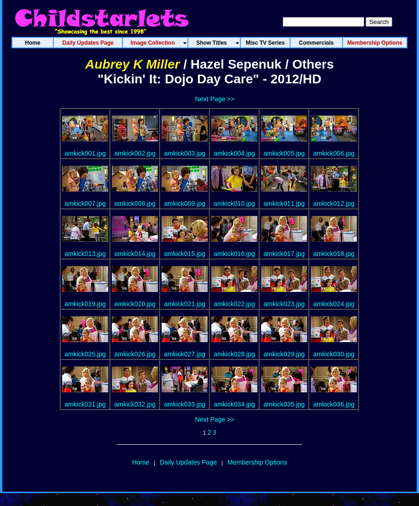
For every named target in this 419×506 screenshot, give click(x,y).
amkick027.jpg (184, 354)
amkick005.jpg (284, 153)
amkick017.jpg (284, 253)
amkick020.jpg (135, 304)
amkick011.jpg (284, 203)
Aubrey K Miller (132, 64)
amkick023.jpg (284, 304)
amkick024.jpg (334, 304)
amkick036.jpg (334, 404)
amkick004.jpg (234, 153)
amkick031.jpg (85, 404)
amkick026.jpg (135, 354)
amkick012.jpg (334, 203)
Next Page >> (215, 99)
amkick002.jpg (135, 153)
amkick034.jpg (234, 404)
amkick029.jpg (284, 354)
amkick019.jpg (85, 304)
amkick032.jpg (135, 404)
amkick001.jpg (85, 153)
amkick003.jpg (184, 153)
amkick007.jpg (85, 203)
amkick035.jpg (284, 404)
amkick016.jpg (234, 253)
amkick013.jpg (85, 253)
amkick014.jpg (135, 253)
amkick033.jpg (184, 404)
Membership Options (257, 462)
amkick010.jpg (234, 203)
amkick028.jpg (234, 354)
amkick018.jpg (334, 253)
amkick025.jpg (85, 354)
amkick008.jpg (135, 203)
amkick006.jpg (334, 153)
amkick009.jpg (184, 203)
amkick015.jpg (184, 253)
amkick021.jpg (184, 304)
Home (140, 462)
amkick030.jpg (334, 354)
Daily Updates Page (188, 462)
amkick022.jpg (234, 304)
